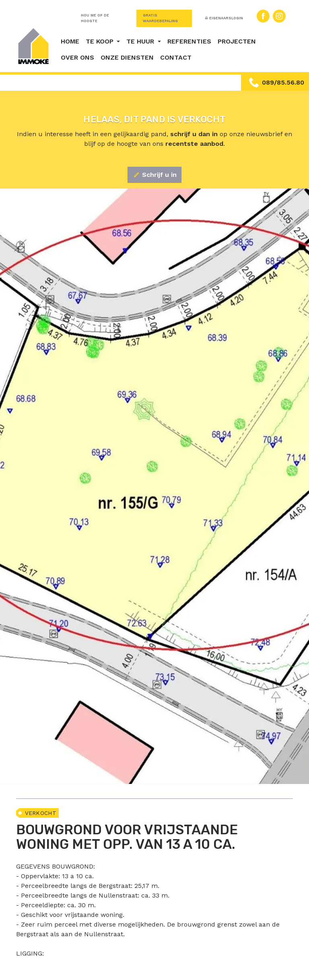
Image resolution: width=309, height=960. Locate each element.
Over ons (77, 57)
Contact (176, 57)
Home (70, 41)
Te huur (141, 41)
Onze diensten (127, 57)
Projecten (237, 41)
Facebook (263, 16)
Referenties (189, 41)
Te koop (100, 41)
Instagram (279, 16)
